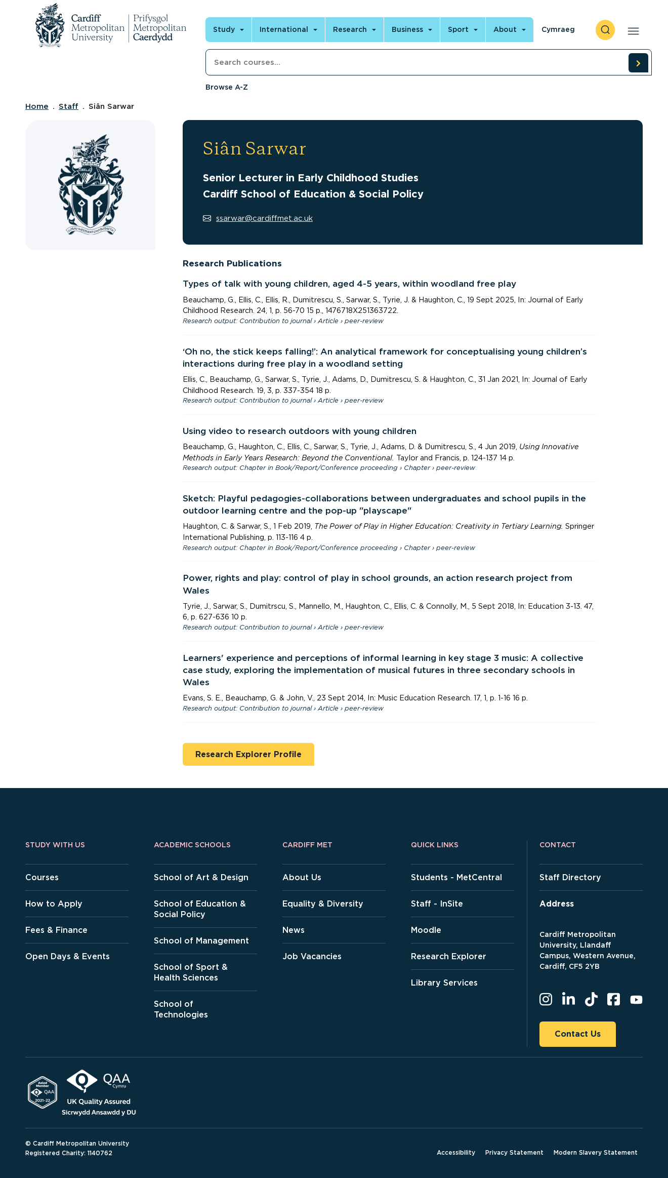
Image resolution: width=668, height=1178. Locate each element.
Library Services (444, 983)
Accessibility (456, 1152)
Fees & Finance (56, 930)
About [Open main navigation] (505, 29)
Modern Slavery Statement (596, 1152)
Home (37, 106)
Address (556, 904)
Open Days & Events (67, 956)
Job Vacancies (312, 956)
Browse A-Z (226, 87)
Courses (42, 877)
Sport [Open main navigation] (458, 29)
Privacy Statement (514, 1152)
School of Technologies (181, 1009)
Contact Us (578, 1034)
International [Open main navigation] (284, 29)
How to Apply (53, 904)
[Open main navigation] (631, 30)
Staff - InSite (437, 904)
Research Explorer (448, 956)
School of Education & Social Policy (200, 909)
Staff (68, 106)
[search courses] (638, 62)
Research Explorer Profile (248, 754)
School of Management (201, 941)
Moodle (426, 930)
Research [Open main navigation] (350, 29)
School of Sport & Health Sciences (191, 972)
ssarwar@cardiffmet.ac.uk (258, 218)
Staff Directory (570, 877)
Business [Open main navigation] (407, 29)
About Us (301, 877)
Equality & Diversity (322, 904)
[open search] (605, 30)
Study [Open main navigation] (224, 29)
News (293, 930)
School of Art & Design (201, 877)
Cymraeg (558, 29)
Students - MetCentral (456, 877)
